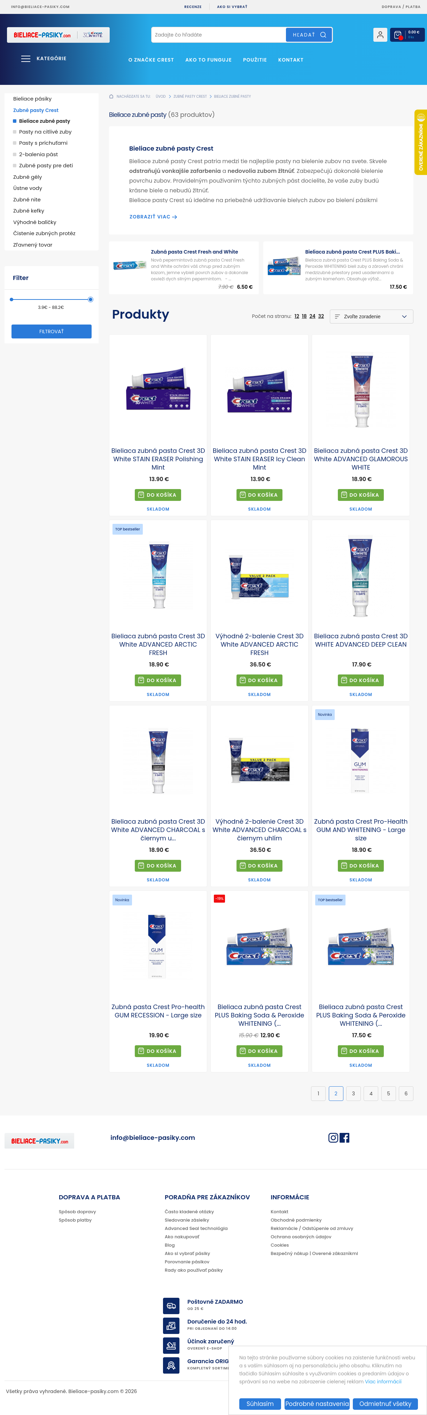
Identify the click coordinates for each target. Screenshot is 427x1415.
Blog (170, 1245)
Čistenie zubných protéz (44, 233)
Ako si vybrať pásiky (187, 1253)
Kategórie (52, 58)
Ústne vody (27, 188)
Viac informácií (383, 1381)
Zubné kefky (28, 210)
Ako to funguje (208, 59)
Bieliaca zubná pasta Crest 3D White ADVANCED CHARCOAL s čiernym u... (158, 829)
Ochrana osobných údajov (301, 1236)
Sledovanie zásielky (187, 1220)
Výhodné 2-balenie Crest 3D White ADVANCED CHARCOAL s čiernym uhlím (259, 829)
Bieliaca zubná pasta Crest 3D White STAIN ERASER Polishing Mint (158, 459)
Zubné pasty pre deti (46, 165)
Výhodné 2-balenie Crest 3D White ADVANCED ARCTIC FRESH (260, 644)
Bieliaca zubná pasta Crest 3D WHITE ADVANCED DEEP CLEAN (361, 640)
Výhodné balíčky (34, 222)
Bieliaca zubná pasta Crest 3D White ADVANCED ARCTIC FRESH (158, 644)
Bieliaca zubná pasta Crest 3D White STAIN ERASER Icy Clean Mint (259, 459)
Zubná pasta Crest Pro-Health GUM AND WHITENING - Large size (361, 829)
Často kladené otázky (189, 1211)
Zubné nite (27, 199)
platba (413, 6)
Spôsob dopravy (77, 1211)
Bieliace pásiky (32, 98)
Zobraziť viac (150, 216)
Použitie (255, 59)
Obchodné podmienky (296, 1220)
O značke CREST (151, 59)
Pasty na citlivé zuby (45, 131)
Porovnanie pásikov (187, 1261)
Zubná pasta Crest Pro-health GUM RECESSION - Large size (158, 1011)
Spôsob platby (75, 1220)
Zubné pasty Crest (36, 110)
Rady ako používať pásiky (194, 1270)
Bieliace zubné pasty (44, 121)
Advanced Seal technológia (196, 1228)
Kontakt (291, 59)
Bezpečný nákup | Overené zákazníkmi (314, 1253)
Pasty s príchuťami (43, 142)
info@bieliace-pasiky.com (40, 6)
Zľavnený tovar (32, 244)
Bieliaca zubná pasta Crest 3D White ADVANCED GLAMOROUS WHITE (361, 459)
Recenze (193, 6)
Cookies (280, 1245)
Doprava (391, 6)
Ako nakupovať (182, 1236)
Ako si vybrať (232, 6)
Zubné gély (27, 177)
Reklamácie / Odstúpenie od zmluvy (312, 1228)
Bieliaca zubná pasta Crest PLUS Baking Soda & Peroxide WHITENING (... (259, 1015)
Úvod (160, 96)
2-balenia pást (38, 154)
